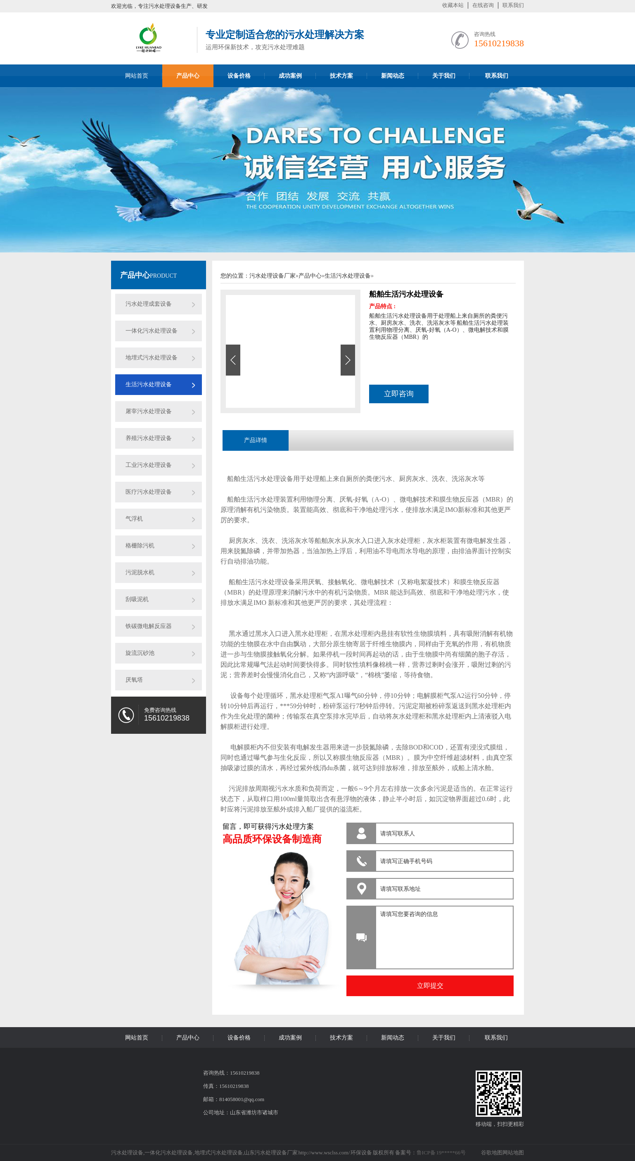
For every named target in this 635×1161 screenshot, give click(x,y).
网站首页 (136, 76)
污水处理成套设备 (149, 304)
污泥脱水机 (140, 572)
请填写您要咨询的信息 (443, 935)
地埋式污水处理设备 (152, 357)
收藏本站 (453, 5)
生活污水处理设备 (149, 384)
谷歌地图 (491, 1152)
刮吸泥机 (137, 599)
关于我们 (443, 1038)
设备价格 (239, 1038)
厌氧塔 (134, 680)
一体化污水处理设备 (152, 331)
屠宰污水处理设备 (149, 411)
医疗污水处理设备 (149, 492)
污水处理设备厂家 (272, 276)
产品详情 (255, 440)
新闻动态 (392, 1038)
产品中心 (135, 275)
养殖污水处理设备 (149, 438)
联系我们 (513, 5)
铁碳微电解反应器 (149, 626)
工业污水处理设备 (149, 465)
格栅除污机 (140, 545)
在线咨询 (483, 5)
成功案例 (290, 1038)
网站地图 (513, 1152)
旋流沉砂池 (140, 653)
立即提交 (430, 985)
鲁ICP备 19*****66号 (441, 1152)
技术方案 (341, 1038)
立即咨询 (399, 394)
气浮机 (134, 519)
